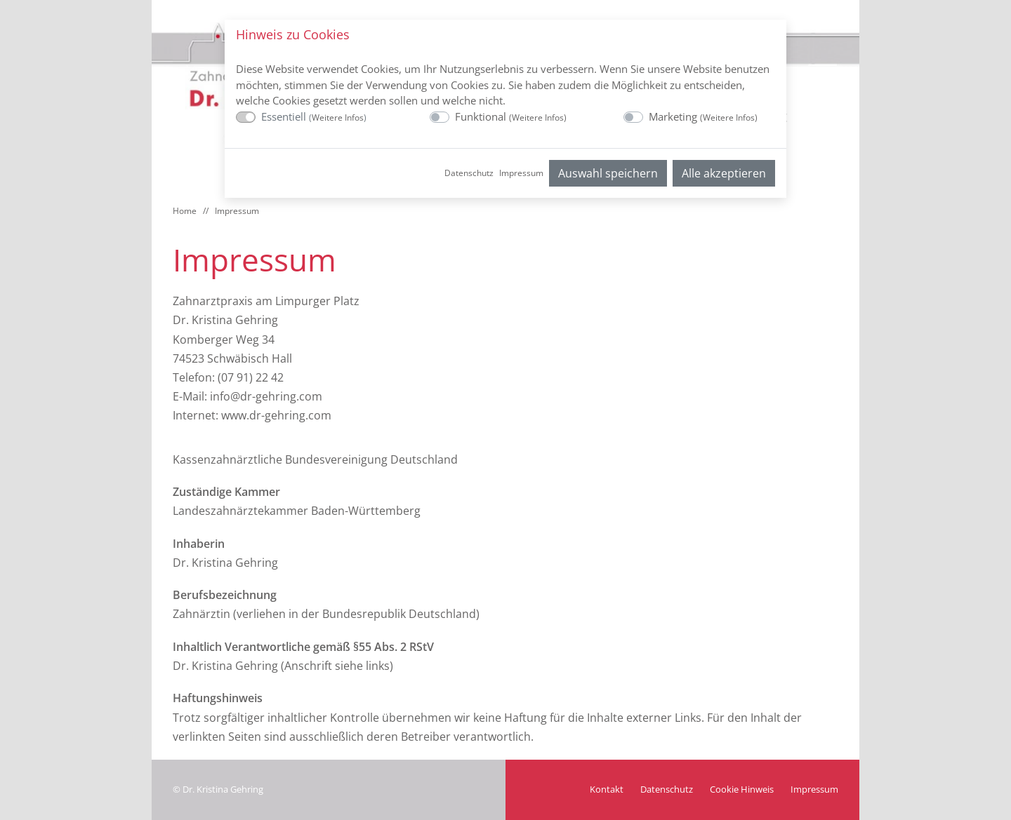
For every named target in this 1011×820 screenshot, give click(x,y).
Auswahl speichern (608, 173)
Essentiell (313, 116)
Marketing (703, 116)
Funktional (511, 116)
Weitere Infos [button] (338, 117)
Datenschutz (469, 173)
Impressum (521, 173)
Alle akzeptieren (724, 173)
